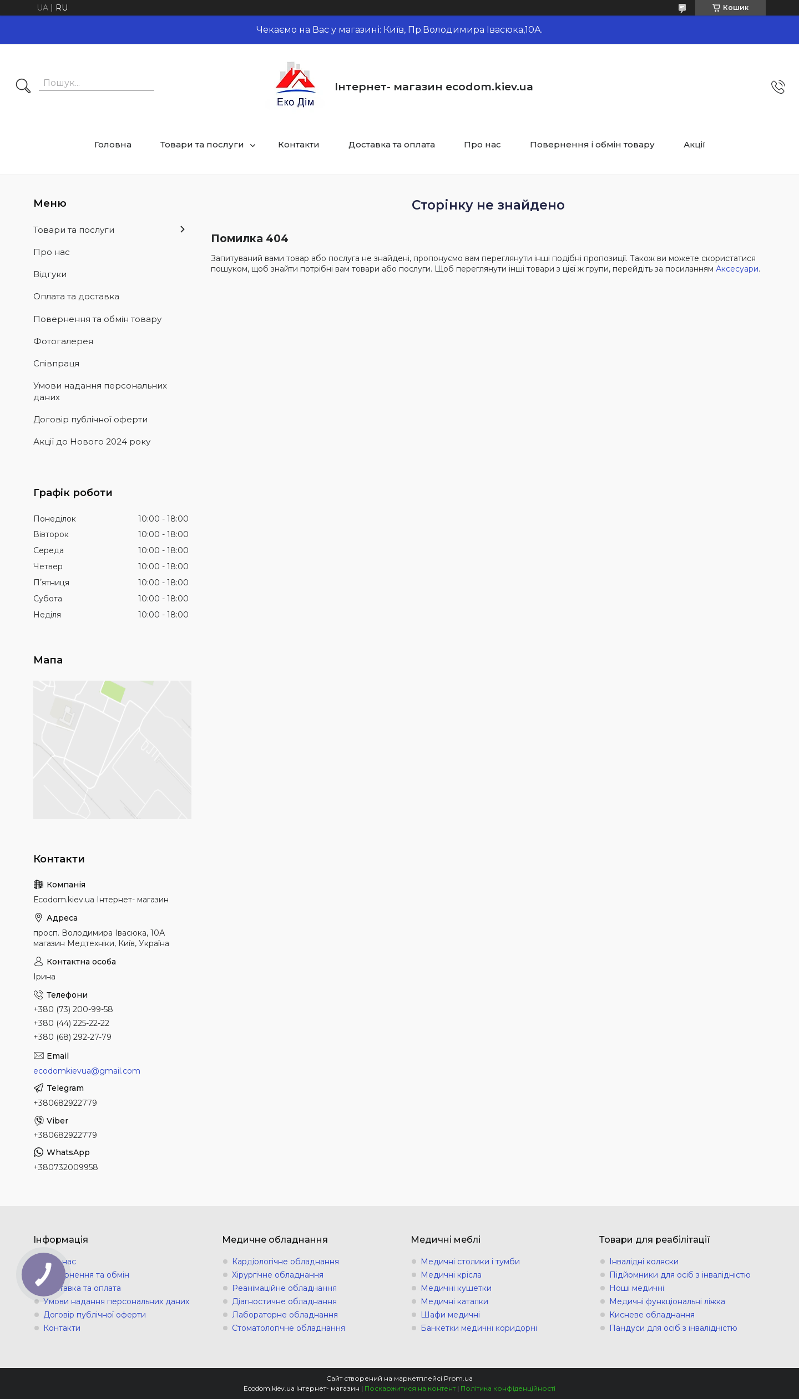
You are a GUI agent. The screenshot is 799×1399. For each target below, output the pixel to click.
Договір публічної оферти (90, 419)
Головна (113, 144)
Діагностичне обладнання (284, 1301)
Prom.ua (458, 1378)
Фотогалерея (63, 341)
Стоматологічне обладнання (288, 1328)
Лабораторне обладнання (285, 1315)
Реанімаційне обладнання (284, 1288)
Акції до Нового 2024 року (91, 441)
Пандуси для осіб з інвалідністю (673, 1328)
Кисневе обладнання (652, 1315)
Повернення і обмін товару (592, 144)
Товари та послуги (202, 144)
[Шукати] (23, 87)
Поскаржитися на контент (410, 1388)
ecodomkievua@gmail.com (86, 1071)
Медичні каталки (454, 1301)
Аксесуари (737, 269)
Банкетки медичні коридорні (479, 1328)
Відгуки (50, 274)
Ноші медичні (636, 1288)
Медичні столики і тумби (470, 1262)
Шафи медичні (450, 1315)
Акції (694, 144)
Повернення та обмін (86, 1275)
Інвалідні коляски (644, 1262)
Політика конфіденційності (508, 1388)
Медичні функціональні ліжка (667, 1301)
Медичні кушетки (456, 1288)
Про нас (482, 144)
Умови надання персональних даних (100, 391)
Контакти (299, 144)
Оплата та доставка (76, 296)
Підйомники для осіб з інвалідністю (680, 1275)
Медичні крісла (451, 1275)
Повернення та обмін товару (97, 319)
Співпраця (56, 363)
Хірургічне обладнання (277, 1275)
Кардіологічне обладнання (285, 1262)
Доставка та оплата (391, 144)
